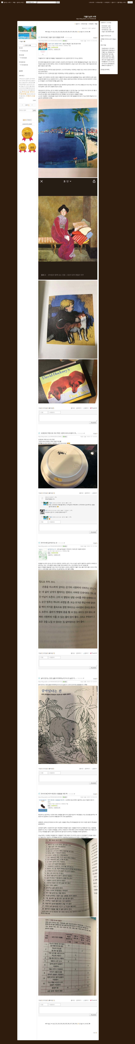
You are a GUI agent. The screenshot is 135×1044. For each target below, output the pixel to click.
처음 (47, 31)
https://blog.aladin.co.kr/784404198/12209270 (50, 546)
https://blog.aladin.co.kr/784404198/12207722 (50, 681)
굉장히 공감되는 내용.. (108, 56)
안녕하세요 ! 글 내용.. (108, 54)
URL (56, 497)
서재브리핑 (99, 2)
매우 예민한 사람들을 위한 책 (56, 800)
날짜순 (94, 28)
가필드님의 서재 (90, 17)
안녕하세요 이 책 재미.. (108, 48)
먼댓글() (45, 408)
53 (61, 31)
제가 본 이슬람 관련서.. (108, 59)
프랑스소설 (30, 96)
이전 (53, 31)
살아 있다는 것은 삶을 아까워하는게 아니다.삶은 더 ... (58, 678)
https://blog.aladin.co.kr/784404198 (86, 19)
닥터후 (24, 80)
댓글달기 (67, 510)
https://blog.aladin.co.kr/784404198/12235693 (50, 40)
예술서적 (23, 86)
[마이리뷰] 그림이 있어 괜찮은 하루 (52, 37)
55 (66, 31)
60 (78, 31)
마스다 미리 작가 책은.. (108, 58)
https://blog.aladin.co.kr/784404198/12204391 (50, 797)
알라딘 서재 (7, 2)
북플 (14, 2)
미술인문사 (25, 82)
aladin (30, 124)
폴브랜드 (23, 96)
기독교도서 (22, 78)
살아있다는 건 (52, 549)
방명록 (21, 71)
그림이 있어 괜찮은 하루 (54, 43)
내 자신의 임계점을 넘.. (108, 63)
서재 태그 (21, 75)
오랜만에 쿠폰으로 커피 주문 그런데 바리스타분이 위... (59, 433)
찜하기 (85, 408)
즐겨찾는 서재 (122, 2)
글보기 (78, 24)
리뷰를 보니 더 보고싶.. (108, 61)
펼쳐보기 (85, 28)
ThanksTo (93, 408)
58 (73, 31)
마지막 (87, 31)
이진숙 (25, 90)
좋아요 (73, 408)
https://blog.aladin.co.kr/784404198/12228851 (50, 436)
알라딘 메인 (20, 2)
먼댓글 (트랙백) (105, 69)
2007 (26, 105)
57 (71, 31)
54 (64, 31)
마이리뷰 (21, 55)
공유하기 (78, 408)
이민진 (21, 90)
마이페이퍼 (22, 62)
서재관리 (107, 2)
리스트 (21, 48)
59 (76, 31)
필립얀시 (21, 98)
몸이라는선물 (30, 80)
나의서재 (92, 2)
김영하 (27, 78)
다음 (82, 31)
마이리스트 (25, 51)
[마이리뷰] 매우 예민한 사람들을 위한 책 (54, 794)
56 (69, 31)
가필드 (82, 40)
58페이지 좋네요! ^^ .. (108, 65)
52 (59, 31)
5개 (89, 28)
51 (56, 31)
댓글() (95, 37)
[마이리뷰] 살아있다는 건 (49, 543)
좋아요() (51, 408)
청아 (46, 510)
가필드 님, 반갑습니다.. (108, 52)
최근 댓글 (103, 45)
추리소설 (25, 92)
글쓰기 (114, 2)
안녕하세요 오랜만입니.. (108, 50)
